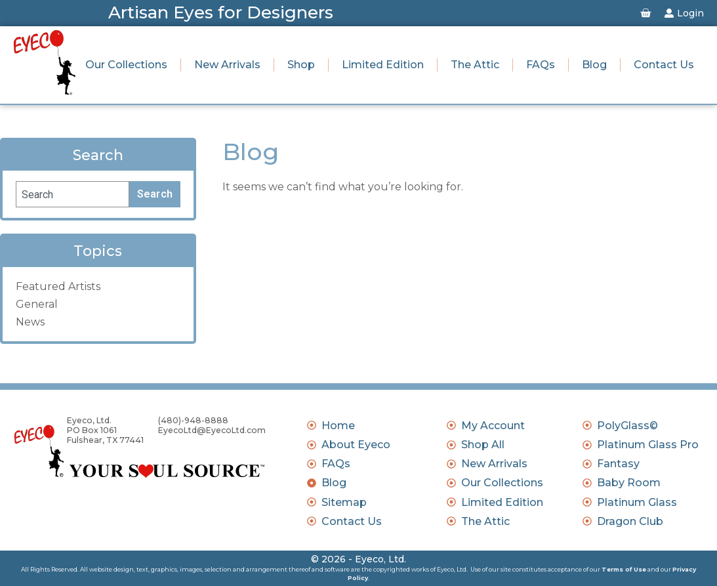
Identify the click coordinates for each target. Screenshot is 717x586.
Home (338, 425)
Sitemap (344, 502)
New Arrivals (227, 64)
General (37, 304)
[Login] (669, 13)
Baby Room (629, 482)
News (30, 322)
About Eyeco (355, 444)
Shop (301, 64)
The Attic (475, 64)
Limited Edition (383, 64)
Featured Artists (58, 286)
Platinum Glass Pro (648, 444)
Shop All (482, 444)
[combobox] (72, 194)
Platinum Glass (637, 502)
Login (690, 13)
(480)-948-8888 (193, 420)
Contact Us (664, 64)
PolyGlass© (627, 425)
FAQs (540, 64)
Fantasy (618, 463)
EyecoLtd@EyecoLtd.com (212, 430)
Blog (594, 64)
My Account (493, 425)
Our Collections (126, 64)
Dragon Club (630, 521)
